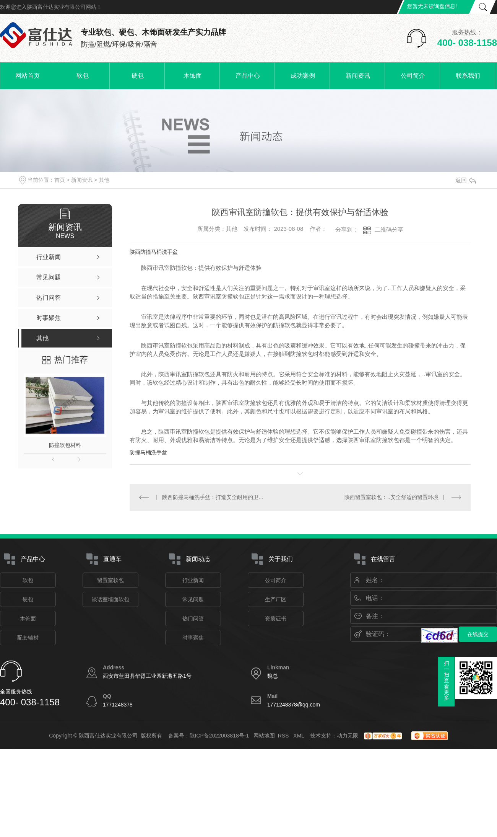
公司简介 (413, 75)
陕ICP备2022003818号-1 (219, 736)
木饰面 (193, 75)
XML (299, 736)
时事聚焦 (193, 638)
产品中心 (248, 75)
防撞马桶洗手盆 (148, 452)
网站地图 (264, 736)
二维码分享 (389, 229)
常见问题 (193, 599)
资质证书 (275, 618)
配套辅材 (28, 638)
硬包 (138, 75)
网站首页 (27, 75)
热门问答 (193, 618)
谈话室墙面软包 (110, 599)
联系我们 (468, 75)
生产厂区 (275, 599)
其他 (104, 180)
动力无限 (347, 736)
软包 (82, 75)
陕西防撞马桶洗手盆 (154, 252)
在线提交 (478, 634)
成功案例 (303, 75)
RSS (284, 736)
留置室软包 (110, 580)
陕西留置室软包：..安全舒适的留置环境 (391, 497)
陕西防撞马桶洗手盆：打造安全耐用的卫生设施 (215, 497)
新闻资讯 (358, 75)
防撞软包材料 (65, 445)
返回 (465, 180)
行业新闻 (193, 580)
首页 (59, 180)
